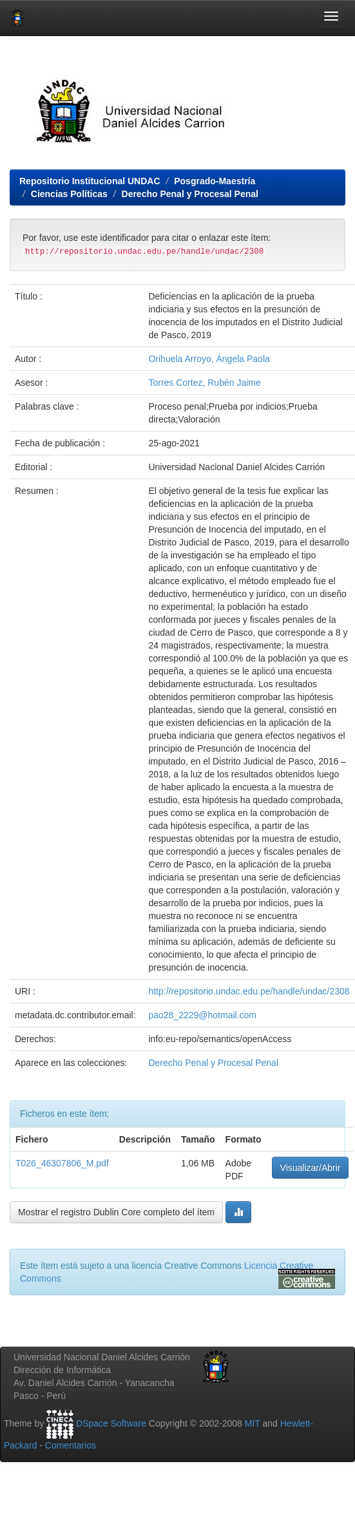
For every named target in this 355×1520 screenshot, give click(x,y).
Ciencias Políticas (69, 194)
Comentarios (70, 1445)
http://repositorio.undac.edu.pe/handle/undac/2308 (248, 991)
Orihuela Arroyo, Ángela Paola (208, 359)
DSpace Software (111, 1423)
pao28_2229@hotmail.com (202, 1015)
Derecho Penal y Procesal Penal (190, 194)
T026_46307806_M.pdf (62, 1163)
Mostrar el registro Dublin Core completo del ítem (116, 1212)
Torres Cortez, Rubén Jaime (204, 382)
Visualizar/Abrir (310, 1168)
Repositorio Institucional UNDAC (89, 181)
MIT (252, 1423)
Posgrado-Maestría (214, 181)
